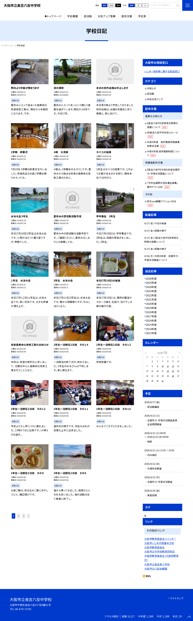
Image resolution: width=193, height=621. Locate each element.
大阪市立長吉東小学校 (157, 564)
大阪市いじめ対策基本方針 (159, 543)
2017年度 (151, 316)
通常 (104, 5)
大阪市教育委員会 (154, 547)
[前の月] (145, 352)
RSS (148, 576)
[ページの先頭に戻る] (189, 617)
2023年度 (151, 291)
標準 (131, 5)
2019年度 (151, 308)
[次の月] (179, 352)
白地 (111, 5)
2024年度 (151, 287)
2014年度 (151, 329)
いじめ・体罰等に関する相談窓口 (162, 71)
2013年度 (151, 333)
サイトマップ (176, 598)
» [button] (28, 516)
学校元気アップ (155, 99)
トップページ (54, 16)
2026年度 (151, 278)
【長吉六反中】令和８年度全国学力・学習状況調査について (163, 173)
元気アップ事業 (107, 16)
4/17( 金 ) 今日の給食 (155, 223)
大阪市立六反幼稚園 (155, 568)
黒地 (118, 5)
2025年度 (151, 282)
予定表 (142, 16)
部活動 (88, 16)
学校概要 (72, 16)
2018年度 (151, 312)
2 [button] (18, 516)
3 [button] (23, 516)
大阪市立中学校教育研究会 (159, 551)
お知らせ (151, 88)
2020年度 (151, 303)
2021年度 (151, 299)
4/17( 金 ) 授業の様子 (155, 230)
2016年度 (151, 320)
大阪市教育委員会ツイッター (160, 539)
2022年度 (151, 295)
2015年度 (151, 324)
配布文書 (126, 16)
